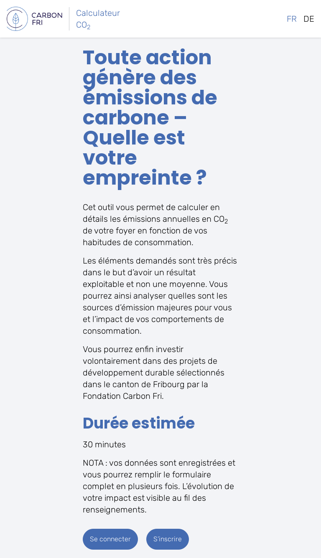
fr (292, 19)
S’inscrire (167, 539)
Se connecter (110, 539)
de (308, 19)
